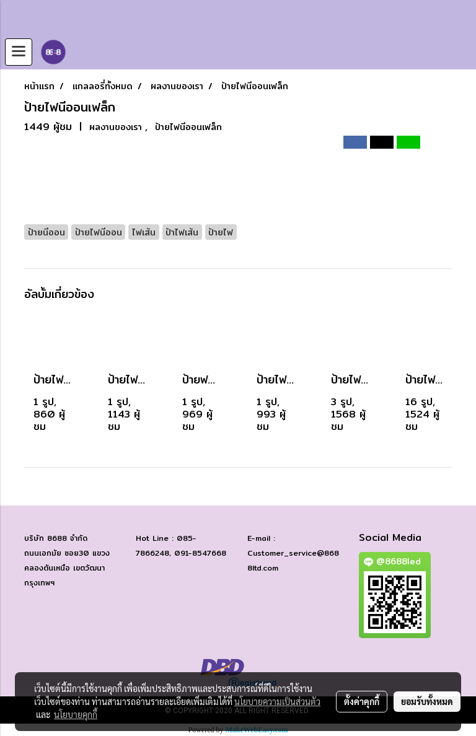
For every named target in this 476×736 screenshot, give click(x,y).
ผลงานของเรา (117, 127)
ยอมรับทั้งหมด (427, 701)
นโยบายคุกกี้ (75, 714)
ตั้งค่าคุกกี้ (361, 701)
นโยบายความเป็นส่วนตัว (277, 701)
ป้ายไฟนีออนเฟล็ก (188, 127)
